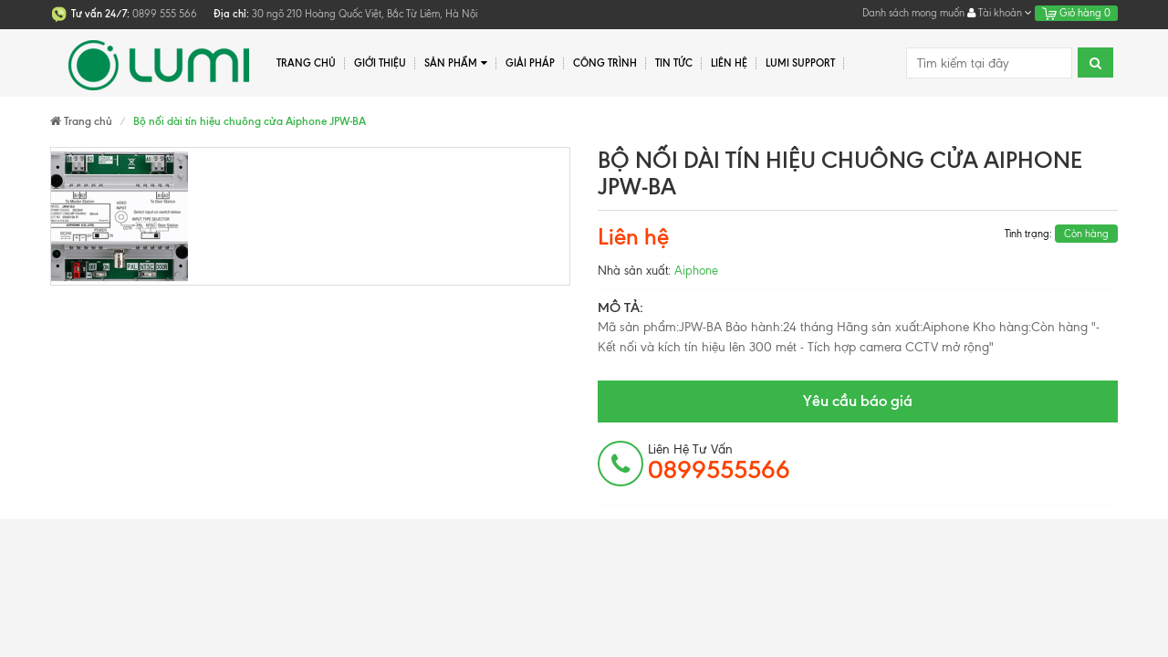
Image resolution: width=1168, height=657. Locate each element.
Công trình (605, 63)
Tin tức (674, 63)
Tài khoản (999, 12)
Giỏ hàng (1076, 12)
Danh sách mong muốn (913, 12)
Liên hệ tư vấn (719, 463)
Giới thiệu (380, 63)
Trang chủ (306, 63)
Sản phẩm (455, 63)
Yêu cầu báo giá (857, 400)
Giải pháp (530, 63)
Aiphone (696, 270)
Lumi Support (800, 63)
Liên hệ (729, 63)
